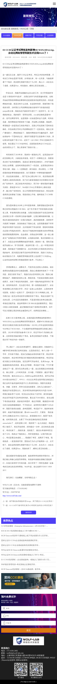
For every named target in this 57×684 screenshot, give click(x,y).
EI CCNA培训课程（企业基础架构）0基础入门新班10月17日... (26, 560)
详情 (32, 29)
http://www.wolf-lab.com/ (12, 496)
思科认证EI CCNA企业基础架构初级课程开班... (20, 540)
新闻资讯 (14, 29)
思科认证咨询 (21, 660)
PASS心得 (24, 29)
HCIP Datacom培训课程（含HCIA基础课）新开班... (21, 569)
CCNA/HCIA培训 (14, 658)
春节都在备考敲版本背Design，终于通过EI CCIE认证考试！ (31, 501)
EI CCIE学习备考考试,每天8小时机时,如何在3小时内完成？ (31, 505)
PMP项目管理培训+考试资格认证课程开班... (18, 564)
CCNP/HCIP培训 (28, 658)
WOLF (52, 658)
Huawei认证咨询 (8, 660)
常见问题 (39, 35)
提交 (28, 630)
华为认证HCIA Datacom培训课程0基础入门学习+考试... (23, 555)
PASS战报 (6, 35)
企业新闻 (50, 35)
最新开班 (28, 35)
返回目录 (28, 512)
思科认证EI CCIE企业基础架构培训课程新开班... (20, 545)
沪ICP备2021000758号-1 (28, 682)
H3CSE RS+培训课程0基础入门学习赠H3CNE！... (20, 531)
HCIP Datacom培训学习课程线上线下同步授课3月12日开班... (25, 536)
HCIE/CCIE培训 (42, 658)
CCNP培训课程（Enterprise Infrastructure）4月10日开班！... (24, 526)
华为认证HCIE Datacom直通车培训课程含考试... (20, 550)
